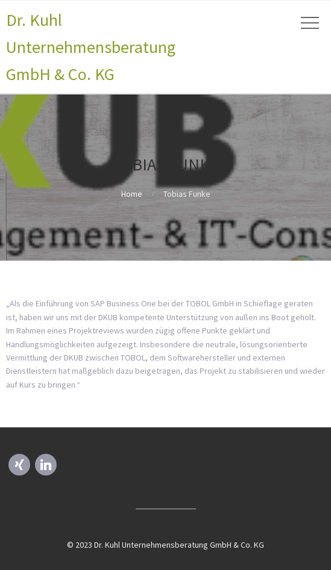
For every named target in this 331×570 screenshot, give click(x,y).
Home (131, 193)
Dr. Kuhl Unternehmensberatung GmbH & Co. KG (90, 47)
